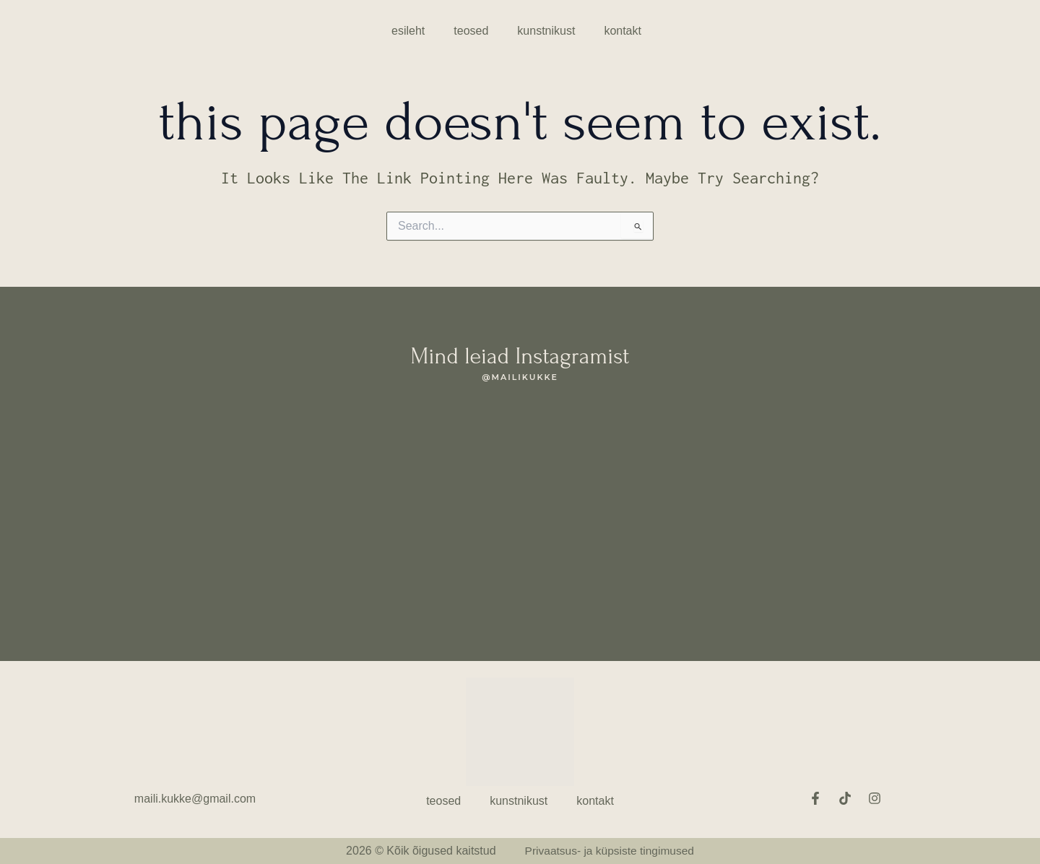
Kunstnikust (546, 31)
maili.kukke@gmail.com (195, 798)
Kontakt (622, 31)
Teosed (471, 31)
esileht (408, 31)
